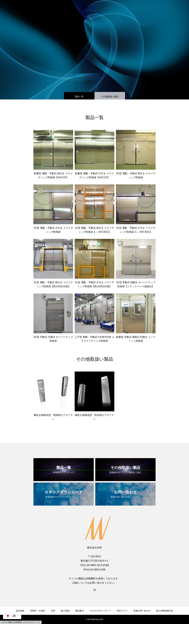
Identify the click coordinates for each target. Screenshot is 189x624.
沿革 (53, 610)
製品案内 (79, 610)
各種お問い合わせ (141, 610)
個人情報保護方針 (164, 610)
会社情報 (20, 610)
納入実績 (65, 610)
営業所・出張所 (37, 610)
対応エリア (122, 610)
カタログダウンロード (100, 610)
